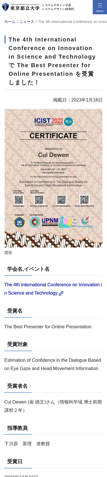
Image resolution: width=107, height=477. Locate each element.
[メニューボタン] (100, 7)
